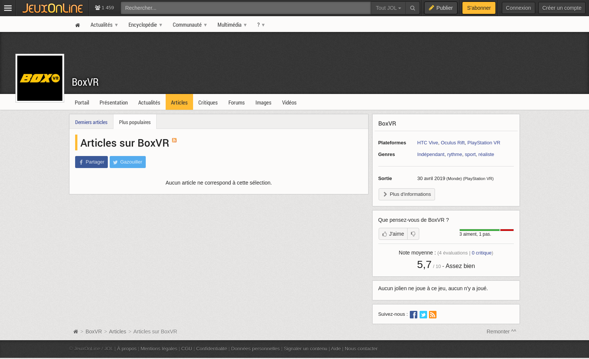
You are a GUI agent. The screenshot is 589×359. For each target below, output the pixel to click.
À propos (127, 348)
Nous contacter (361, 348)
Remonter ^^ (502, 332)
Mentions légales (158, 348)
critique (482, 253)
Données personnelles (255, 348)
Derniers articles (91, 122)
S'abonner (479, 8)
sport (470, 154)
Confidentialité (211, 348)
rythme (454, 154)
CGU (186, 348)
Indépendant (430, 154)
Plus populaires (135, 122)
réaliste (486, 154)
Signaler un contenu (305, 348)
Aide (336, 348)
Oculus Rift (453, 142)
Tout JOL (388, 8)
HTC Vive (427, 142)
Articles (117, 332)
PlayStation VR (483, 142)
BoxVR (85, 82)
